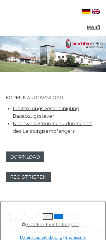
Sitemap (15, 219)
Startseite (17, 213)
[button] (25, 156)
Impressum (68, 213)
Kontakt (42, 213)
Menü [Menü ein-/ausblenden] (93, 27)
